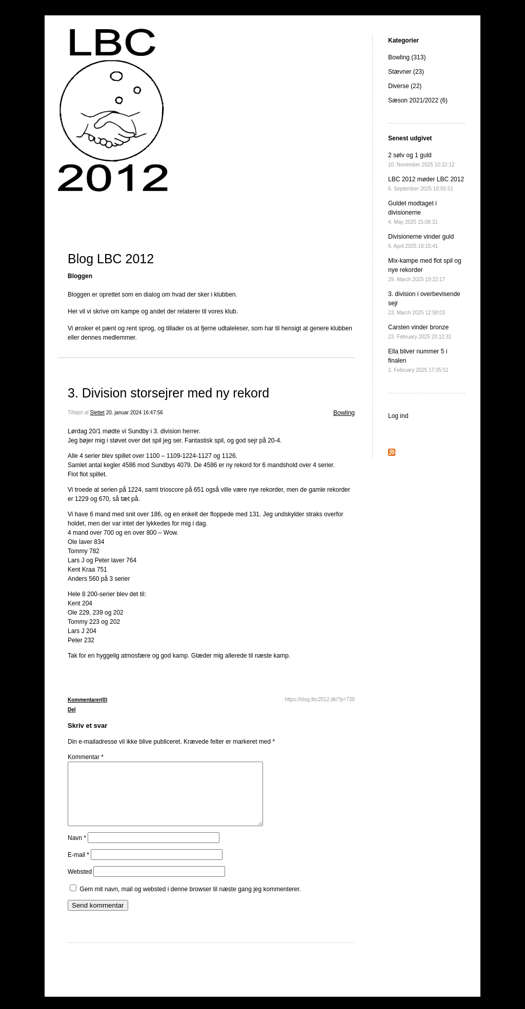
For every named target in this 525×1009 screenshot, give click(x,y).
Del (72, 709)
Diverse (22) (404, 86)
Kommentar (86, 757)
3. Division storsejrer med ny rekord (168, 393)
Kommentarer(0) (87, 700)
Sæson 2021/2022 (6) (418, 100)
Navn (77, 850)
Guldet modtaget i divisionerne (413, 212)
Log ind (398, 415)
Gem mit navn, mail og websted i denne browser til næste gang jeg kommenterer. (190, 901)
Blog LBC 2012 (111, 258)
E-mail (78, 867)
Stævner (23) (406, 71)
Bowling (344, 412)
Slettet (97, 412)
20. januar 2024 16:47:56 (134, 412)
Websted (80, 884)
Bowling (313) (407, 57)
